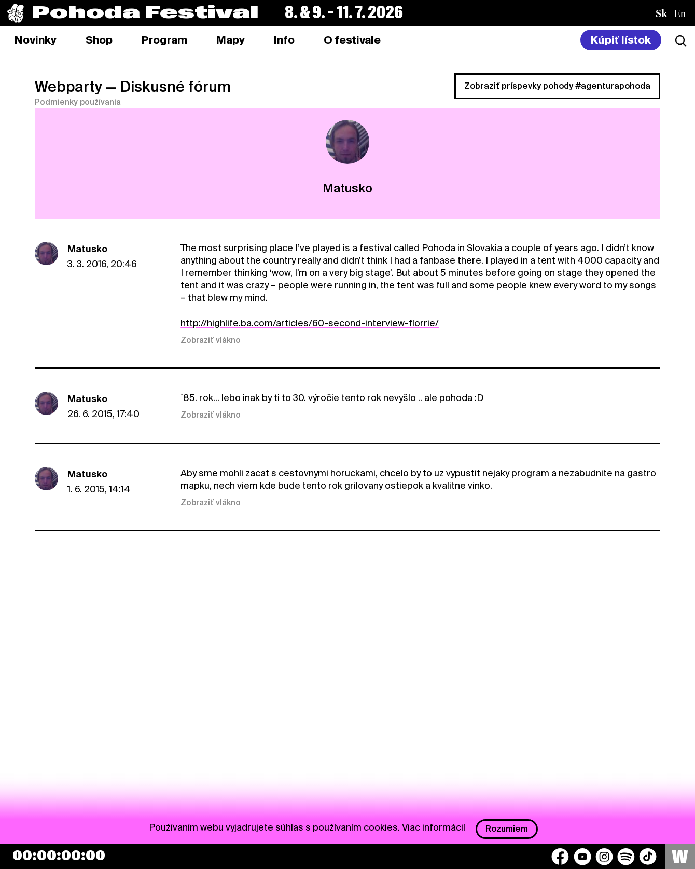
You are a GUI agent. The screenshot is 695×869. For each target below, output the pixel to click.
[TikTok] (648, 856)
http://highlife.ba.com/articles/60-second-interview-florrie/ (309, 323)
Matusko (87, 248)
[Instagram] (604, 856)
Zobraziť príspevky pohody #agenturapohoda (557, 86)
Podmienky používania (78, 102)
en (680, 13)
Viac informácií (433, 826)
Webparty (68, 86)
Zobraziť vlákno (210, 340)
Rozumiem (506, 829)
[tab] (99, 40)
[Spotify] (626, 856)
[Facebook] (560, 856)
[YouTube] (582, 856)
